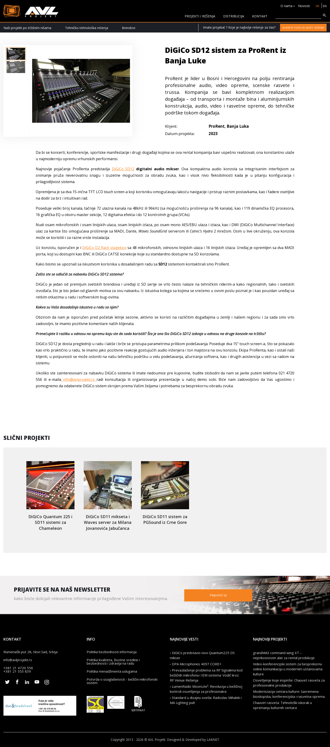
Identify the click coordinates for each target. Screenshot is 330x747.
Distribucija (233, 16)
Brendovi (128, 28)
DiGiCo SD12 (123, 168)
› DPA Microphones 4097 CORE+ (195, 664)
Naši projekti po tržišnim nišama (27, 28)
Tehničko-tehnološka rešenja (86, 28)
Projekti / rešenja (200, 16)
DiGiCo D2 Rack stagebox (104, 247)
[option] (16, 53)
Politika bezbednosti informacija (112, 652)
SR (317, 6)
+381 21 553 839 (17, 671)
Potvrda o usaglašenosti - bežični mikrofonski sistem (122, 681)
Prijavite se (238, 595)
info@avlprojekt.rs (79, 379)
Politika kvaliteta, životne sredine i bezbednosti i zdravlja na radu (113, 662)
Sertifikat (138, 704)
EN (324, 6)
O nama (286, 6)
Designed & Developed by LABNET (193, 739)
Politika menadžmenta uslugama (112, 671)
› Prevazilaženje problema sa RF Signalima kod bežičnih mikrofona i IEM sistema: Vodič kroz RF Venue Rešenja (206, 675)
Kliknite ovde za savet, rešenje (303, 27)
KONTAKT (259, 16)
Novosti (303, 6)
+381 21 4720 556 (18, 668)
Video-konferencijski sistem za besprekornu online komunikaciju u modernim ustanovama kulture (287, 669)
